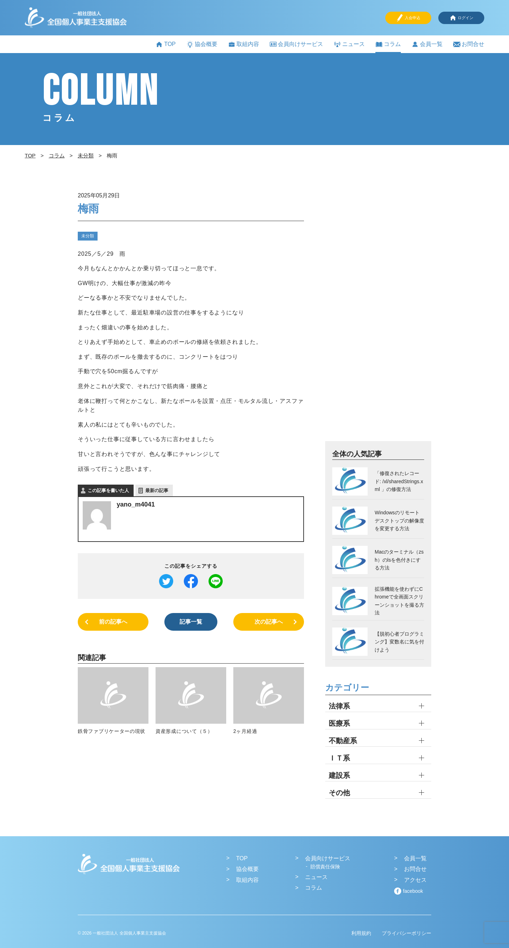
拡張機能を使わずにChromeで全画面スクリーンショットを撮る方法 (399, 600)
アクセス (415, 880)
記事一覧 (191, 622)
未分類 (87, 235)
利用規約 (361, 933)
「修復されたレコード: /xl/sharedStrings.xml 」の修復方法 (399, 481)
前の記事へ (113, 622)
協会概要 (201, 44)
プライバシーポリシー (406, 933)
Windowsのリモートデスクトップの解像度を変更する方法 (399, 520)
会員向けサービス (296, 44)
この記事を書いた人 (108, 490)
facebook (413, 891)
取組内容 (243, 44)
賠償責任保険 (325, 866)
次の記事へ (269, 622)
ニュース (349, 44)
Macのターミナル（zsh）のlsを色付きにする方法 (399, 560)
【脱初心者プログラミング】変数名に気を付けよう (399, 642)
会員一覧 (427, 44)
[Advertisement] (378, 315)
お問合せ (468, 44)
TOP (166, 44)
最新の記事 (156, 490)
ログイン (461, 18)
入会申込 (408, 18)
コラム (388, 44)
